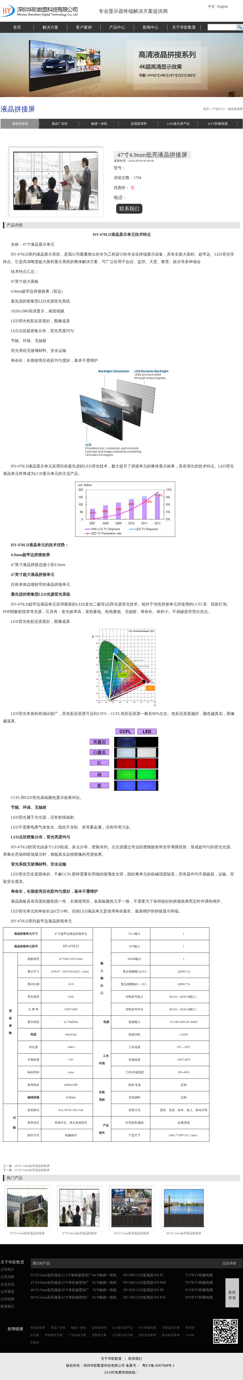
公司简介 (7, 1269)
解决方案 (50, 27)
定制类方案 (99, 1335)
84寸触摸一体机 (104, 1275)
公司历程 (7, 1277)
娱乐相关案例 (171, 1335)
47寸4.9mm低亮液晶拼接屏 (79, 1233)
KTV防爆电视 (218, 123)
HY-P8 (159, 1290)
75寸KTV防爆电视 (199, 1275)
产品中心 (117, 27)
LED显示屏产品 (178, 123)
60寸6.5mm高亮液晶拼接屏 (183, 1233)
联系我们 (7, 1306)
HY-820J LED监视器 (138, 1290)
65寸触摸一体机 (104, 1297)
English (222, 6)
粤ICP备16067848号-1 (158, 1365)
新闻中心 (150, 27)
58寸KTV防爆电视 (199, 1297)
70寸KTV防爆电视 (199, 1282)
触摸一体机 (99, 123)
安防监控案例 (147, 1335)
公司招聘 (7, 1299)
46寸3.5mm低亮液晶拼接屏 (32, 1166)
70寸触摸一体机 (104, 1290)
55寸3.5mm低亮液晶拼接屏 (32, 1170)
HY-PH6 (160, 1282)
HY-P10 (159, 1297)
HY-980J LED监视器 (138, 1275)
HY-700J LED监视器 (138, 1297)
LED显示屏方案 (122, 1335)
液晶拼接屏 (235, 109)
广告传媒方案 (77, 1335)
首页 (17, 27)
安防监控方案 (171, 1327)
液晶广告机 (60, 123)
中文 (211, 6)
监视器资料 (139, 123)
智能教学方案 (54, 1335)
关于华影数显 (184, 27)
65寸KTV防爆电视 (199, 1290)
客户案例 (84, 27)
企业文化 (7, 1284)
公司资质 (7, 1292)
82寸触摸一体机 (104, 1282)
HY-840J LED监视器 (138, 1282)
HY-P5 (159, 1275)
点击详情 (229, 1263)
